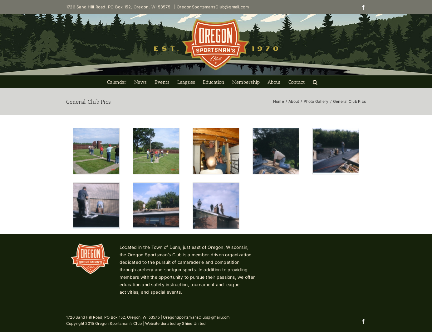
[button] (315, 81)
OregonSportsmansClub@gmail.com (213, 6)
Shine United (193, 323)
